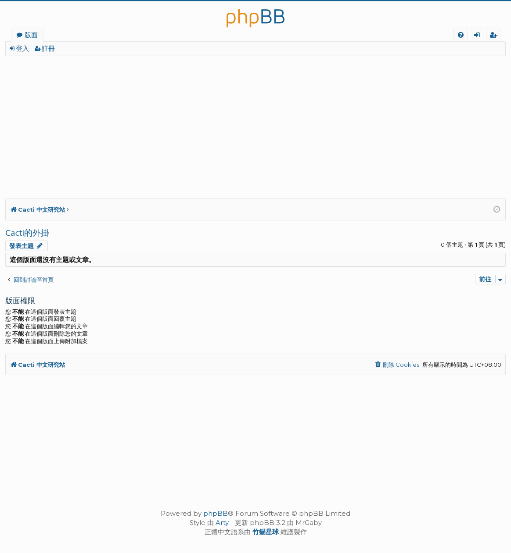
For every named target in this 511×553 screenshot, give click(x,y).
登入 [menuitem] (479, 36)
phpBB (215, 513)
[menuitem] (461, 35)
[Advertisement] (255, 121)
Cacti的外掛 (27, 232)
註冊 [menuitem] (495, 36)
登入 (22, 48)
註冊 (48, 48)
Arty (222, 522)
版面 (31, 34)
